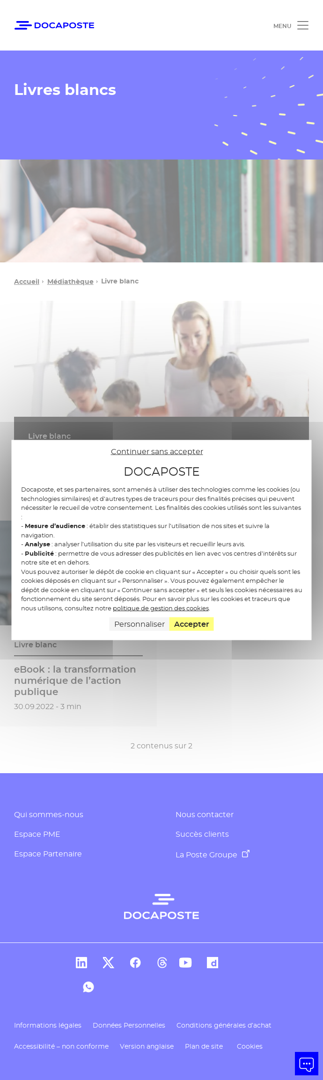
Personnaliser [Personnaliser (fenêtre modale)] (139, 624)
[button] (306, 1063)
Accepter (191, 624)
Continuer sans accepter (157, 451)
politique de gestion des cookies (161, 607)
